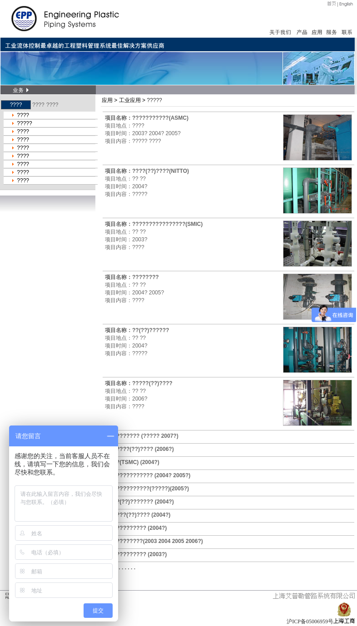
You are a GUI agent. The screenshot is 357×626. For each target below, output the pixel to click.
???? (38, 105)
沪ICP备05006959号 (310, 621)
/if (317, 137)
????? (24, 123)
